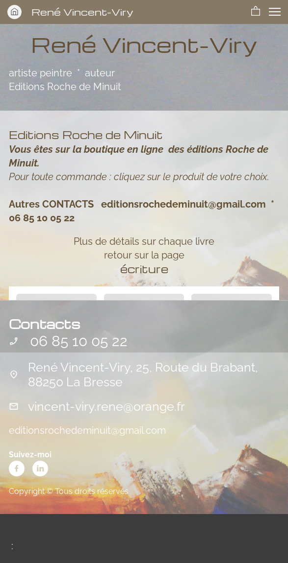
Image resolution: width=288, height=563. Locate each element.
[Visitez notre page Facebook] (17, 468)
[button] (256, 12)
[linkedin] (40, 468)
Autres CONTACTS (51, 204)
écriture (144, 269)
